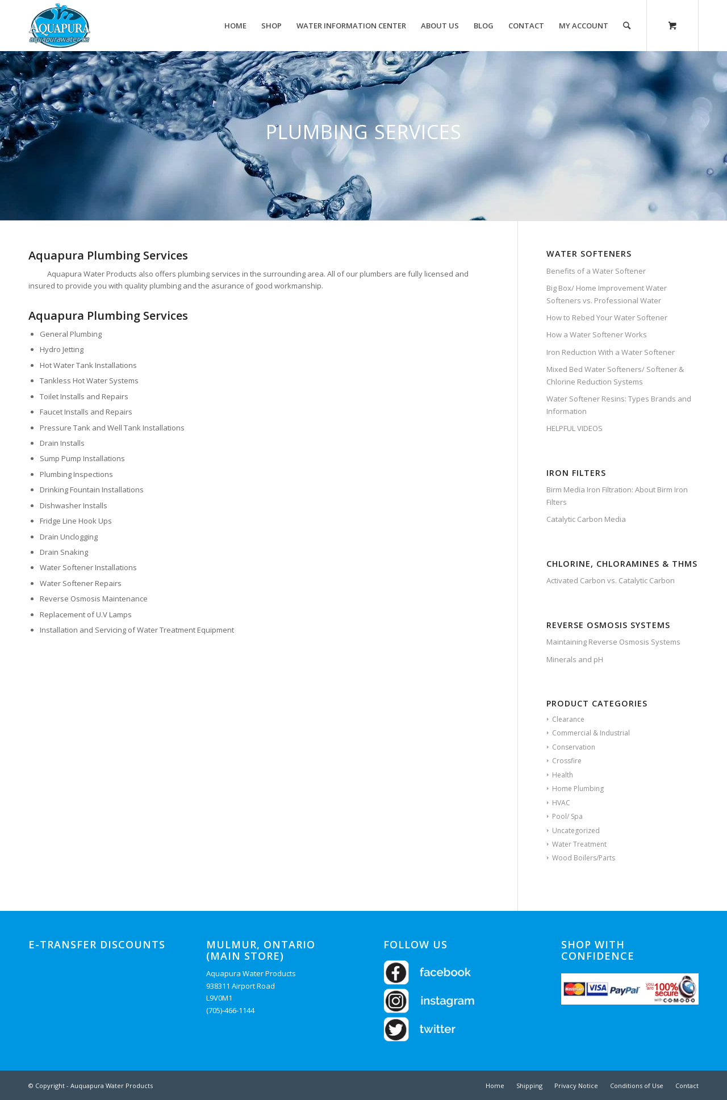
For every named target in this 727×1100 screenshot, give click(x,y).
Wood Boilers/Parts (583, 858)
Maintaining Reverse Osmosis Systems (613, 642)
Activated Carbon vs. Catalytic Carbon (610, 580)
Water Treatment (579, 844)
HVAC (561, 803)
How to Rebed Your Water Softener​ (606, 317)
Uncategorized (576, 830)
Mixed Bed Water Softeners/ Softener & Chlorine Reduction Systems (615, 375)
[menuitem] (235, 25)
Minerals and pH (574, 659)
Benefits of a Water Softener (596, 271)
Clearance (568, 719)
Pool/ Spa (567, 816)
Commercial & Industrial (591, 733)
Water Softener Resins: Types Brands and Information (618, 405)
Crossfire (567, 761)
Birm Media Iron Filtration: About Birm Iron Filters (617, 495)
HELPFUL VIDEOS (574, 428)
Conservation (573, 747)
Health (562, 775)
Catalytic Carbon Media (586, 519)
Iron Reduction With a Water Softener (610, 352)
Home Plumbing (578, 788)
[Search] (627, 25)
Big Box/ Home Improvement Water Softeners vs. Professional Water (606, 294)
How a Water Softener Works (596, 334)
